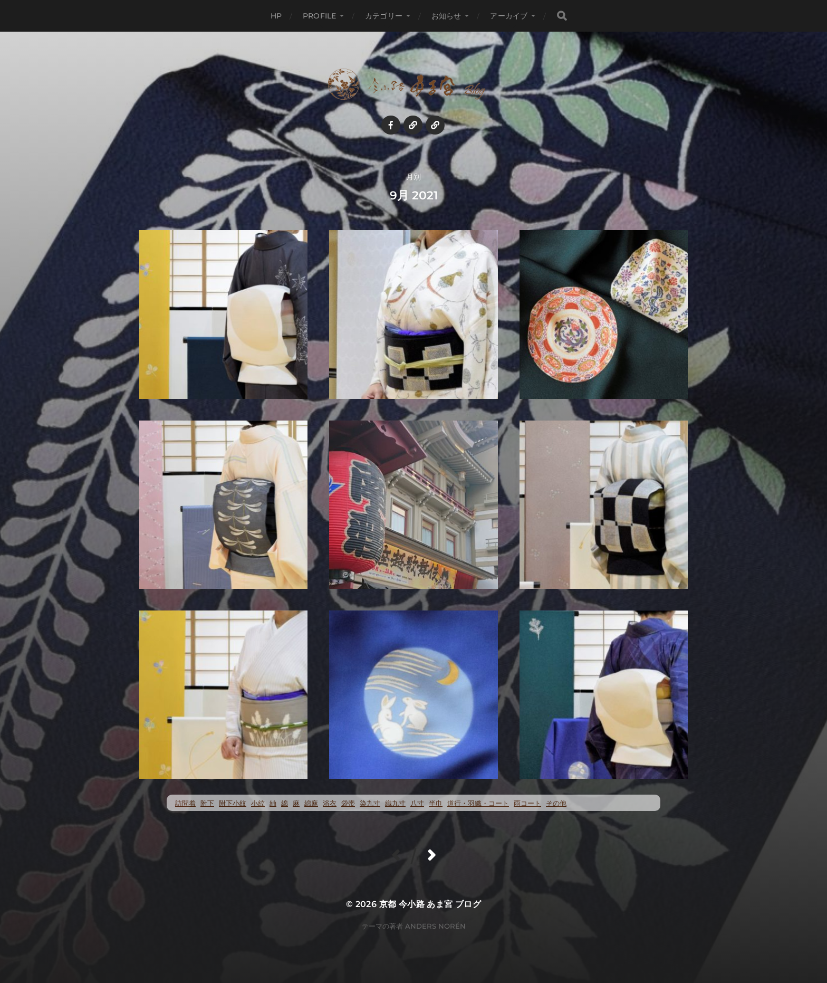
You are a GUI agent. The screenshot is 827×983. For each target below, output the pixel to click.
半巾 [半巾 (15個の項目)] (436, 803)
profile (319, 16)
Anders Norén (435, 926)
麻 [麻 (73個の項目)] (296, 803)
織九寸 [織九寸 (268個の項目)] (395, 803)
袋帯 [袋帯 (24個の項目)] (348, 803)
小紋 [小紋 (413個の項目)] (258, 803)
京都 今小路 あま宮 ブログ (430, 904)
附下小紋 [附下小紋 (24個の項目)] (232, 803)
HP (276, 16)
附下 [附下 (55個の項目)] (207, 803)
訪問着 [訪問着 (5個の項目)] (185, 803)
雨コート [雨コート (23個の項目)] (527, 803)
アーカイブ (508, 16)
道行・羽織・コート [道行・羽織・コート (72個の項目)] (478, 803)
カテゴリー (383, 16)
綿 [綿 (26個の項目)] (284, 803)
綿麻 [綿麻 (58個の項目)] (311, 803)
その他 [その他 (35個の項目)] (556, 803)
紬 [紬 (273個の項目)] (273, 803)
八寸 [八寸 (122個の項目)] (417, 803)
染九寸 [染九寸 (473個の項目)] (370, 803)
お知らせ (446, 16)
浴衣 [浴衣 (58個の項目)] (329, 803)
